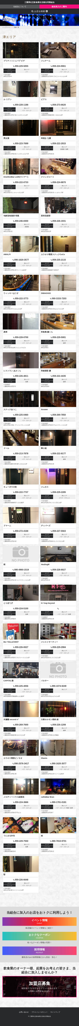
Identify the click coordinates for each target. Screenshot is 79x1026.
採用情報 (39, 951)
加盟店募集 (39, 987)
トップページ (6, 27)
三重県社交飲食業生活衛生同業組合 (39, 2)
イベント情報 (39, 921)
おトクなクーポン (39, 936)
